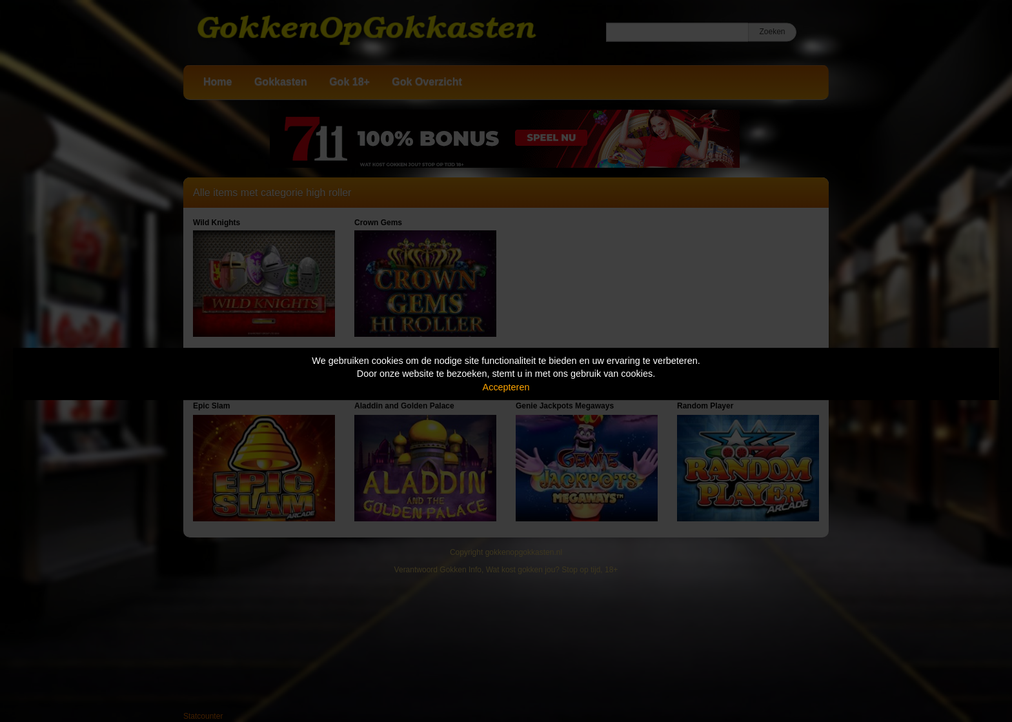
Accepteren (506, 387)
